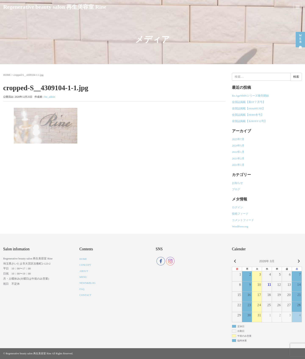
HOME (7, 74)
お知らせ (237, 182)
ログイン (237, 207)
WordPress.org (240, 226)
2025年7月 (238, 139)
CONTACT (85, 295)
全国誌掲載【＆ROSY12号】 (249, 121)
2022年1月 (238, 151)
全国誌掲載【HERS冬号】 (248, 114)
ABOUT (83, 271)
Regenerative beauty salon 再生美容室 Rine (54, 7)
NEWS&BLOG (87, 283)
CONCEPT (85, 264)
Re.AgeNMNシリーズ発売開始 (250, 95)
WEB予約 (300, 39)
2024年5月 (238, 145)
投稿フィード (240, 213)
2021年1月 (238, 164)
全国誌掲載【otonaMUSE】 (248, 108)
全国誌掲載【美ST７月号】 (248, 102)
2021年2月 (238, 158)
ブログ (236, 189)
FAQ (81, 289)
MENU (83, 277)
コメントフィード (243, 220)
